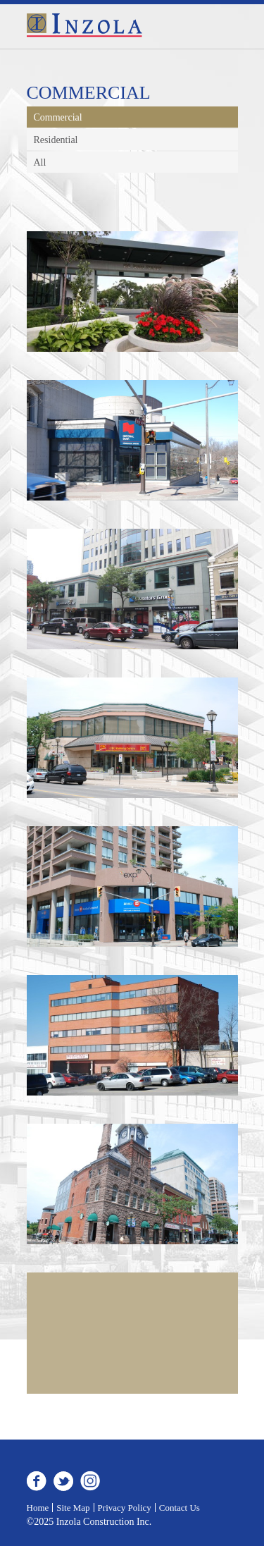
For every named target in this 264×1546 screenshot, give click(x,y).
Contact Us (179, 1507)
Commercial (58, 117)
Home (38, 1507)
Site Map (72, 1507)
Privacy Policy (124, 1507)
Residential (56, 140)
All (40, 162)
